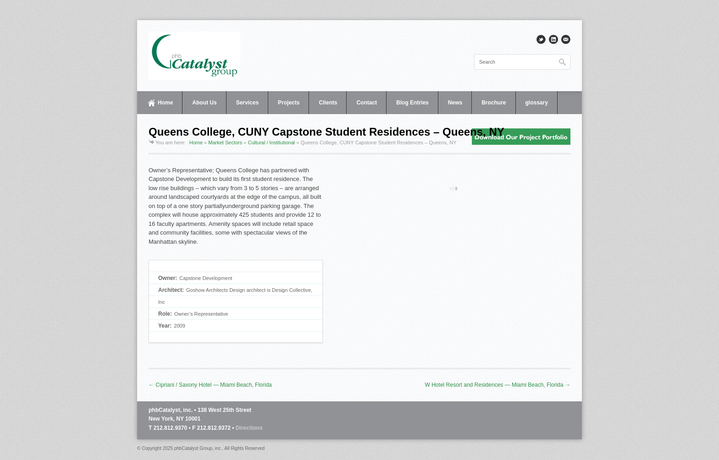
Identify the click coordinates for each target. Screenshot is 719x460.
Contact (366, 102)
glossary (536, 102)
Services (247, 102)
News (455, 102)
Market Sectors (225, 142)
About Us (204, 102)
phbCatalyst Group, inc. (198, 448)
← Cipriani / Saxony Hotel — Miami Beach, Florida (210, 385)
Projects (288, 102)
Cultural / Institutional (271, 142)
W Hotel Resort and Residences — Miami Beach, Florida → (497, 385)
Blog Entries (412, 102)
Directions (249, 428)
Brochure (493, 102)
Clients (328, 102)
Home (165, 102)
